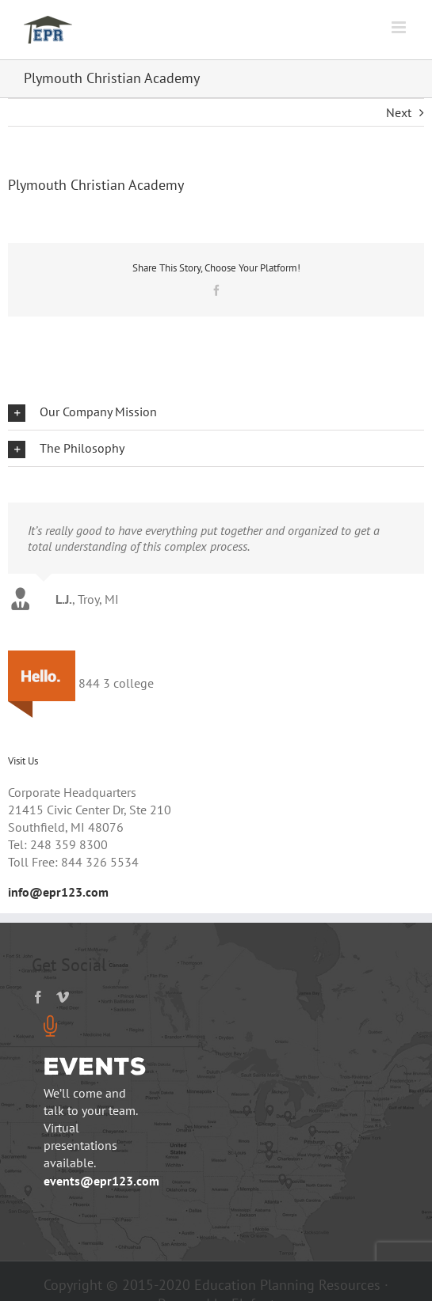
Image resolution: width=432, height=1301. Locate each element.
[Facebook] (38, 997)
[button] (216, 412)
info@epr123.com (58, 892)
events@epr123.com (101, 1181)
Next (398, 112)
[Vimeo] (62, 997)
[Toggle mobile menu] (400, 27)
